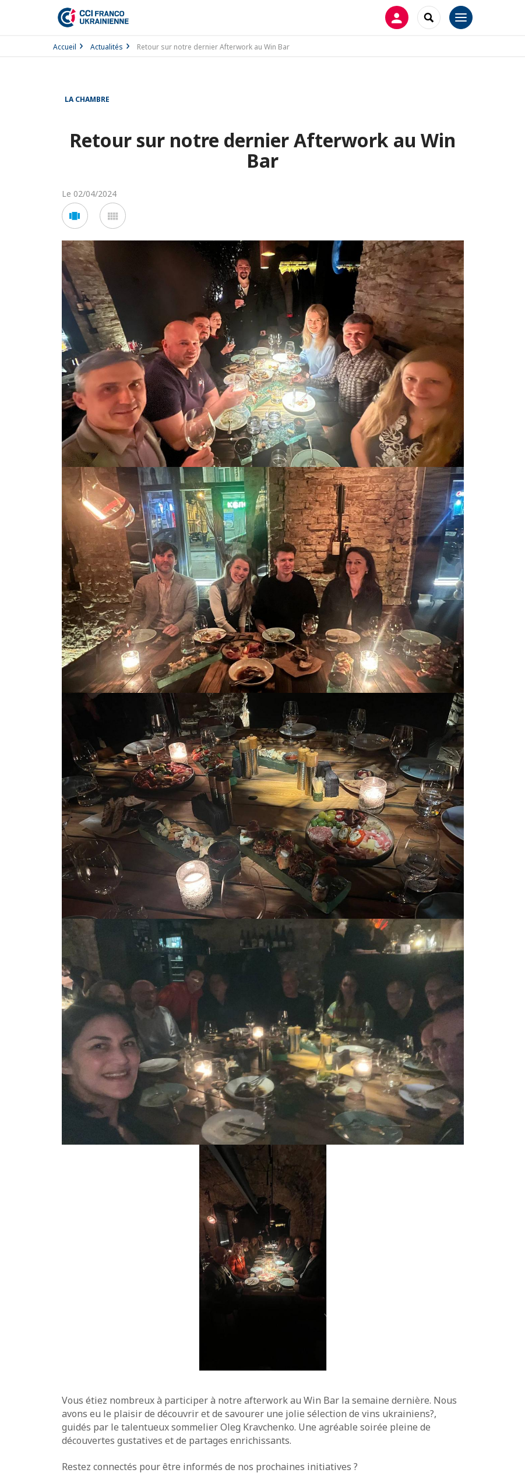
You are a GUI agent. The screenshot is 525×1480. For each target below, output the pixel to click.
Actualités (106, 47)
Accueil (64, 47)
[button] (75, 216)
